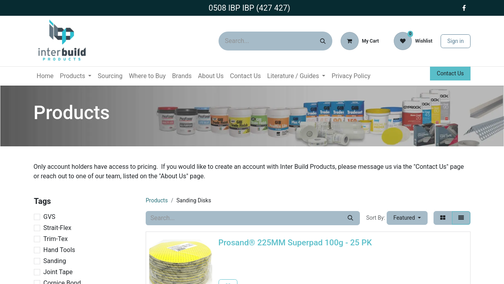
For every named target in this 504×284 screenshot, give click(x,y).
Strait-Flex (57, 228)
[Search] (322, 41)
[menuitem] (45, 76)
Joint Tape (57, 272)
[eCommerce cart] (359, 41)
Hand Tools (59, 250)
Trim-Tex (55, 239)
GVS (49, 216)
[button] (407, 218)
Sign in (455, 41)
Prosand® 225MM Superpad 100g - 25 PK (295, 242)
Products (157, 200)
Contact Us (450, 73)
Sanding (54, 261)
